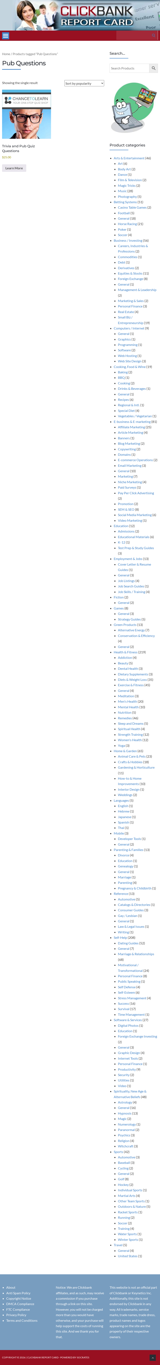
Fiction (119, 597)
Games (119, 608)
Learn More (14, 168)
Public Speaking (129, 981)
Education (121, 526)
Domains (124, 454)
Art (120, 163)
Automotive (126, 899)
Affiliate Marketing (131, 427)
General (123, 218)
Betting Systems (125, 202)
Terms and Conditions (22, 1320)
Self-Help (120, 937)
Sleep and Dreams (131, 723)
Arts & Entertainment (129, 158)
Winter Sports (128, 1239)
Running (124, 1217)
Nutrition (124, 712)
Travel (118, 1245)
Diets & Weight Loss (132, 679)
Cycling (123, 1168)
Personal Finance (130, 306)
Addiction (125, 657)
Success (123, 1003)
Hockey (123, 1185)
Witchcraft (125, 1146)
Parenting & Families (128, 850)
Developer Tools (129, 839)
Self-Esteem (126, 992)
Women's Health (130, 740)
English (123, 806)
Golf (121, 1179)
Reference (121, 894)
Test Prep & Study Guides (136, 548)
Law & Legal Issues (131, 926)
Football (124, 213)
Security (124, 1075)
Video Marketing (130, 520)
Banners (124, 438)
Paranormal (126, 1130)
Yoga (121, 745)
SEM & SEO (126, 509)
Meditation (126, 696)
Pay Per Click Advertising (136, 493)
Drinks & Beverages (132, 388)
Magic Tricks (127, 185)
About (10, 1287)
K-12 (121, 542)
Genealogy (125, 866)
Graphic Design (129, 1053)
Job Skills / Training (131, 592)
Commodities (127, 257)
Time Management (131, 1014)
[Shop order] (84, 83)
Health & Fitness (126, 652)
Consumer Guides (131, 910)
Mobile (119, 833)
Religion (124, 1141)
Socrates (83, 1357)
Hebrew (123, 811)
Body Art (124, 169)
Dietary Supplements (133, 674)
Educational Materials (133, 537)
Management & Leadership (137, 290)
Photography (127, 196)
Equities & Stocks (130, 273)
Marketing (125, 476)
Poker (122, 229)
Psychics (124, 1135)
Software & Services (128, 1020)
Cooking (124, 383)
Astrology (125, 1102)
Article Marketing (130, 432)
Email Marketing (129, 465)
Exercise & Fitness (131, 685)
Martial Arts (126, 1196)
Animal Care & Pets (132, 756)
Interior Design (129, 789)
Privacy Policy (16, 1315)
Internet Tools (128, 1058)
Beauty (123, 663)
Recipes (123, 399)
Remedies (125, 718)
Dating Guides (128, 943)
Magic (122, 1119)
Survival (123, 1009)
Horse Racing (127, 224)
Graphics (124, 339)
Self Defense (127, 987)
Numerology (127, 1124)
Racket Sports (128, 1212)
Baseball (124, 1162)
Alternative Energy (131, 630)
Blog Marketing (129, 443)
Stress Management (132, 998)
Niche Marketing (130, 482)
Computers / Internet (129, 328)
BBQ (121, 377)
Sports (118, 1152)
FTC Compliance (18, 1309)
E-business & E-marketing (132, 422)
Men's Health (127, 701)
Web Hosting (127, 356)
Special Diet (126, 410)
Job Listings (126, 581)
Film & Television (130, 180)
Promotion (126, 504)
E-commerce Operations (135, 460)
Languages (121, 800)
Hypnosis (124, 1113)
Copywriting (127, 449)
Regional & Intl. (129, 405)
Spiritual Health (129, 729)
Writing (123, 932)
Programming (128, 345)
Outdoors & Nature (132, 1206)
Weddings (125, 795)
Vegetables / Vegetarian (135, 416)
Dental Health (128, 668)
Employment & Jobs (128, 559)
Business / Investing (128, 240)
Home (6, 54)
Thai (121, 828)
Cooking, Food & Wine (130, 367)
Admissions (126, 531)
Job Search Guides (131, 586)
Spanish (123, 822)
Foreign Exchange (130, 279)
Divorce (123, 855)
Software (124, 350)
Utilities (123, 1080)
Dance (122, 174)
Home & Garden (125, 751)
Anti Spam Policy (18, 1293)
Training (124, 1228)
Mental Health (128, 707)
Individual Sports (130, 1190)
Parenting (125, 882)
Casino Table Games (132, 207)
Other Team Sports (131, 1201)
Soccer (122, 235)
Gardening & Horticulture (136, 767)
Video (122, 1086)
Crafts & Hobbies (130, 762)
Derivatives (126, 268)
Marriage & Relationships (136, 954)
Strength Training (130, 734)
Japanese (124, 817)
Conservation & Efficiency (136, 636)
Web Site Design (129, 361)
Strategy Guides (129, 619)
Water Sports (127, 1234)
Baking (123, 372)
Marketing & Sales (131, 301)
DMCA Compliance (20, 1304)
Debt (121, 262)
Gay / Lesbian (127, 916)
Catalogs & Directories (134, 905)
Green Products (125, 625)
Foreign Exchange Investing (137, 1036)
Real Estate (126, 312)
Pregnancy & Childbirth (134, 888)
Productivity (127, 1069)
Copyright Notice (18, 1298)
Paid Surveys (127, 487)
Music (122, 191)
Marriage (124, 877)
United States (128, 1256)
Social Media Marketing (135, 515)
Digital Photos (128, 1025)
